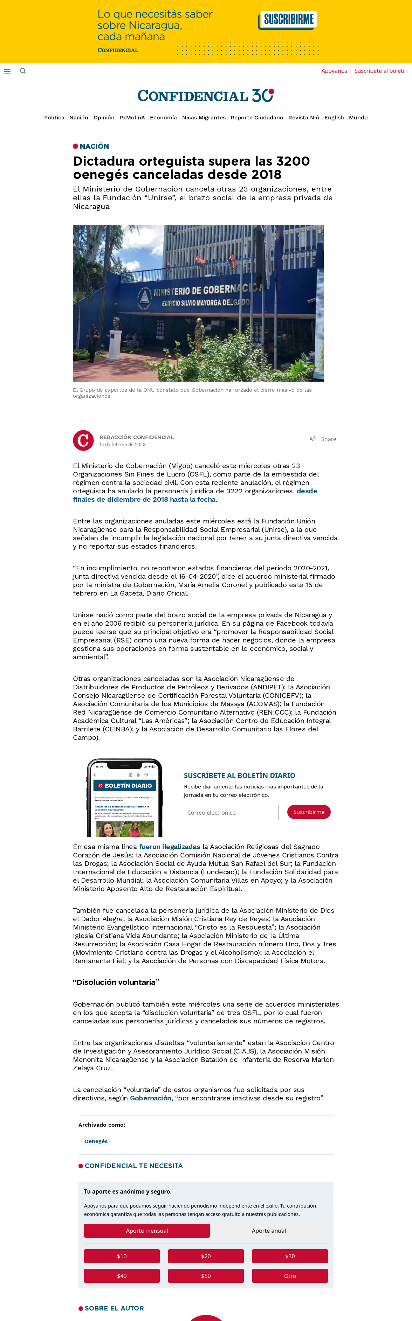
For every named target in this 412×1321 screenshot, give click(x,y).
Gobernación (150, 1098)
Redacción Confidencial (136, 437)
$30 (290, 1256)
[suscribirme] (206, 31)
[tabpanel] (206, 1268)
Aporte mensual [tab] (147, 1231)
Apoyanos (336, 71)
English (334, 117)
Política (54, 117)
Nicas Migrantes (204, 117)
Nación (78, 117)
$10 (121, 1256)
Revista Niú (303, 117)
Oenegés (96, 1141)
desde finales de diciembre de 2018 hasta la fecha (195, 495)
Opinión (104, 117)
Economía (163, 117)
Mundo (358, 117)
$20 (206, 1256)
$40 (121, 1276)
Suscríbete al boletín (381, 71)
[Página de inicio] (205, 96)
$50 (206, 1276)
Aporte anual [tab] (269, 1231)
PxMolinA (132, 117)
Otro (290, 1276)
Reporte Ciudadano (257, 117)
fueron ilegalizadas (169, 846)
